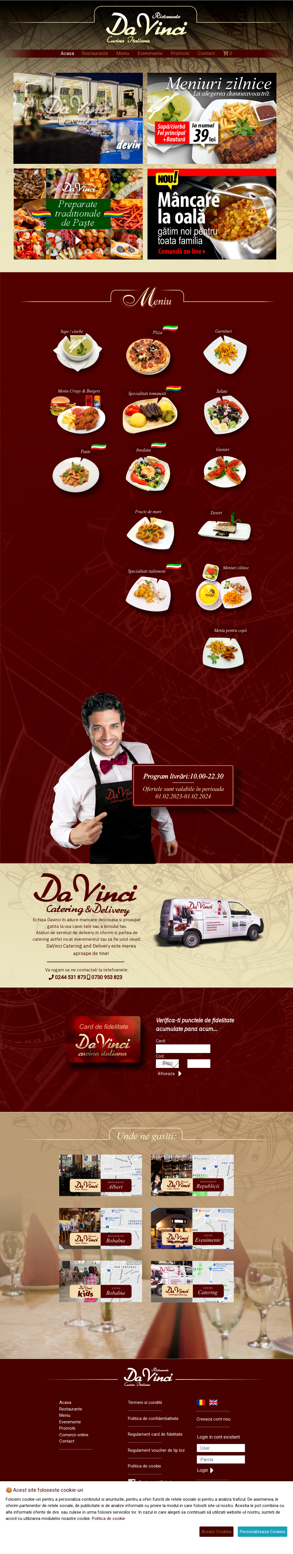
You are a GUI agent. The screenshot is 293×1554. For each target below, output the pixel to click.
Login (205, 1470)
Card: (161, 1041)
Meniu (122, 53)
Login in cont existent (218, 1437)
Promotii (180, 53)
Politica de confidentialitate (153, 1418)
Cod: (160, 1056)
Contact (206, 53)
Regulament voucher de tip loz (156, 1450)
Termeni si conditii (145, 1402)
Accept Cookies (216, 1531)
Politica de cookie (144, 1466)
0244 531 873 (67, 977)
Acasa (67, 53)
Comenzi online (73, 1434)
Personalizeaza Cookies (262, 1531)
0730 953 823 (104, 977)
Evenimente (150, 53)
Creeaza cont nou (213, 1419)
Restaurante (95, 53)
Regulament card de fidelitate (155, 1434)
